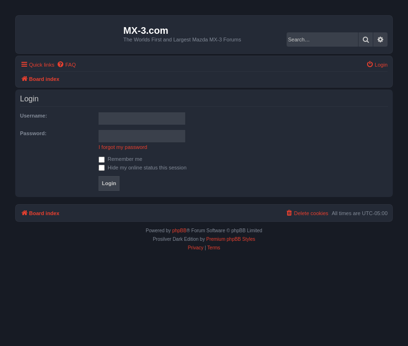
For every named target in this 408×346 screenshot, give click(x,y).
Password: (33, 133)
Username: (33, 116)
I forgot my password (123, 147)
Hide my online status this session (143, 167)
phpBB (179, 230)
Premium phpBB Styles (230, 239)
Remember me (120, 159)
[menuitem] (66, 64)
